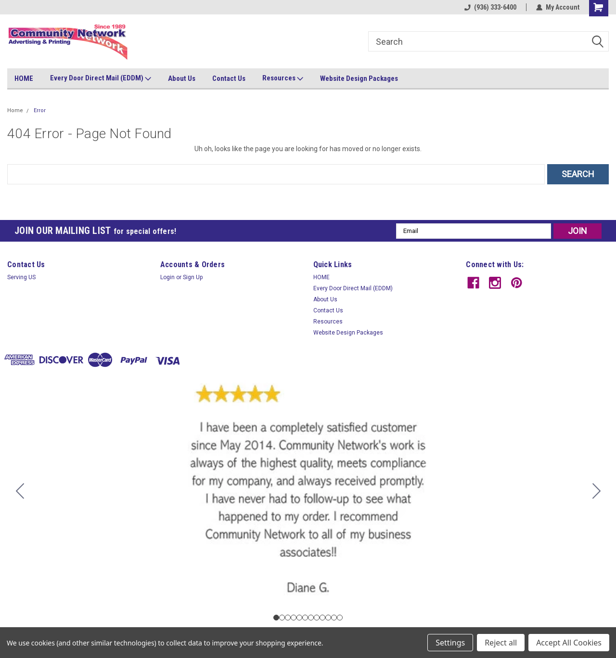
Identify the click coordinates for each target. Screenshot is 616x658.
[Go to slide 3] (288, 617)
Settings (450, 642)
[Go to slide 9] (322, 617)
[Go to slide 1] (276, 617)
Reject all (501, 642)
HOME (23, 78)
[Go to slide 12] (19, 491)
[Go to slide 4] (293, 617)
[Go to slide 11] (334, 617)
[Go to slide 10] (328, 617)
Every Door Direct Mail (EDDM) (100, 78)
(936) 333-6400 (490, 7)
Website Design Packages (359, 78)
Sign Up (193, 277)
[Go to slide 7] (311, 617)
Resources (282, 78)
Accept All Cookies (569, 642)
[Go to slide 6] (305, 617)
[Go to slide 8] (317, 617)
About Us (181, 78)
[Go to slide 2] (596, 491)
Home (15, 110)
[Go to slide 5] (299, 617)
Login (167, 277)
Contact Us (228, 78)
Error (40, 110)
